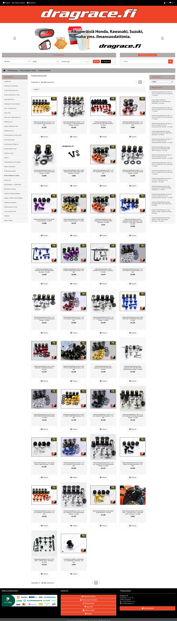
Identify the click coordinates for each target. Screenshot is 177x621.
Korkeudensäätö (9, 140)
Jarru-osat (7, 113)
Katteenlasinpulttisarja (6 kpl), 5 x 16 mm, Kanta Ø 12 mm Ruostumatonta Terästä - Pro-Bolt (103, 319)
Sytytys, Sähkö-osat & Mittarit (13, 198)
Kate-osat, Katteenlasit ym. (12, 117)
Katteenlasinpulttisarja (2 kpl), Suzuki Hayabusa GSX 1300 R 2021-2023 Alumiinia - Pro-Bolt (73, 172)
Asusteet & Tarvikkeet (11, 86)
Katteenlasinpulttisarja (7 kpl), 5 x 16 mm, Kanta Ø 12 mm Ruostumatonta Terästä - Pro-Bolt (132, 416)
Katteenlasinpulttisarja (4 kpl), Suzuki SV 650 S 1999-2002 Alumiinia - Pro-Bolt (73, 270)
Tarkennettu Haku (147, 55)
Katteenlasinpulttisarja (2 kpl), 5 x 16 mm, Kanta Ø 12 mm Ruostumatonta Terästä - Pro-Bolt (44, 172)
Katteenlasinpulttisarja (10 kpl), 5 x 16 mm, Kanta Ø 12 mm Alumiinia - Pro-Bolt (44, 123)
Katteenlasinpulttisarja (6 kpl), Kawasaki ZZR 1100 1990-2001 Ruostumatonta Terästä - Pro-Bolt (132, 368)
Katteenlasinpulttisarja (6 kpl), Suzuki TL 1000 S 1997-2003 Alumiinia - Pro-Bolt (73, 416)
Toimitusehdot (88, 603)
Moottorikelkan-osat (10, 149)
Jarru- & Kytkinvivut (10, 108)
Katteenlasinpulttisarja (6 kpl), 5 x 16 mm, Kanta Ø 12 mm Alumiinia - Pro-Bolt (73, 319)
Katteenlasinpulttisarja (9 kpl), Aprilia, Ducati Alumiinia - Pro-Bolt (103, 511)
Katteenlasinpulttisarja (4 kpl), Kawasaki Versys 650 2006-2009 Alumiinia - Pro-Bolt (44, 270)
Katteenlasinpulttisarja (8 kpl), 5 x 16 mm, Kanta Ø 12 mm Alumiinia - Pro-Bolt (73, 464)
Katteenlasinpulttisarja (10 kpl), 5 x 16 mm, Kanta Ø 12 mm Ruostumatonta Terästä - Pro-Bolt (73, 123)
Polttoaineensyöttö (10, 171)
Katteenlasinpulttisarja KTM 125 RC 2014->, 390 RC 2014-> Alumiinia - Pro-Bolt (44, 561)
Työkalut (6, 216)
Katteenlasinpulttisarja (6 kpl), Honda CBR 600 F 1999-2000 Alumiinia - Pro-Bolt (44, 368)
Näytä (44, 137)
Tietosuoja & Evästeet (88, 600)
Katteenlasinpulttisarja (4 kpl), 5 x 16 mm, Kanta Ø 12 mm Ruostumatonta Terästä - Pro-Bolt (132, 172)
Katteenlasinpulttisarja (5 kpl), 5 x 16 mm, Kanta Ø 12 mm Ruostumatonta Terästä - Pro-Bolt (44, 319)
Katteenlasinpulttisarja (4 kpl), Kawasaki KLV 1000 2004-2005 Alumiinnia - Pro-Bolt (103, 221)
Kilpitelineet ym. (9, 131)
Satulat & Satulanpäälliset (12, 193)
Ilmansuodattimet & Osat (12, 95)
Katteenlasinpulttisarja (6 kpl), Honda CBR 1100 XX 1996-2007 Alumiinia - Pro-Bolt (132, 319)
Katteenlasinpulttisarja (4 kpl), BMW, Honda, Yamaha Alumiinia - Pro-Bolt (74, 220)
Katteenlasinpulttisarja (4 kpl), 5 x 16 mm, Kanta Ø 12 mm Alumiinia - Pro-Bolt (103, 172)
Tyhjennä (106, 61)
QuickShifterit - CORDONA (12, 184)
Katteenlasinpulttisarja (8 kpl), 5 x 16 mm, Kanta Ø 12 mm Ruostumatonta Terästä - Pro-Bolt (103, 464)
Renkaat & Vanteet (10, 189)
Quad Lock (7, 180)
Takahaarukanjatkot (10, 202)
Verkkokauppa (12, 70)
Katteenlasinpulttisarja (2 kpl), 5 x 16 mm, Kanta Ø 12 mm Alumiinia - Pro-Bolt (132, 123)
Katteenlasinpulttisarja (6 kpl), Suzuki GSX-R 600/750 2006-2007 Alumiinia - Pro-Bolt (44, 416)
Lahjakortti (7, 81)
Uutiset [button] (88, 614)
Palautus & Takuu (88, 596)
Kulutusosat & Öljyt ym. (11, 144)
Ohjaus (6, 157)
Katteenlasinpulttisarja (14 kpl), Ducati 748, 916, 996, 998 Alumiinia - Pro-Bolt (103, 123)
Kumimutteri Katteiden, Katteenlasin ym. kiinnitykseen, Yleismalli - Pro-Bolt (74, 561)
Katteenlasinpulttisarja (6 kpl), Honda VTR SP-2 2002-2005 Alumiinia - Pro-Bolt (73, 368)
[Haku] (145, 61)
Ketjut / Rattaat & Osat (11, 126)
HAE (96, 61)
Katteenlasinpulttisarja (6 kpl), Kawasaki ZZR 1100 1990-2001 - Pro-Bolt (103, 368)
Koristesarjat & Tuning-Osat (12, 135)
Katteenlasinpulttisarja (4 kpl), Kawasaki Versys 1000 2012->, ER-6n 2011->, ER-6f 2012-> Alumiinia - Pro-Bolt (133, 222)
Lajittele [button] (36, 89)
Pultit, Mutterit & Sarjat (28, 70)
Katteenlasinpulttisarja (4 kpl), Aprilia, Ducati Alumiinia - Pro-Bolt (44, 220)
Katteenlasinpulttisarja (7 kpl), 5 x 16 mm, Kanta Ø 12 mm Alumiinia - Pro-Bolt (103, 416)
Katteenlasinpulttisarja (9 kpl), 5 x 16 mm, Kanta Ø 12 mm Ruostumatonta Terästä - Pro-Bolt (73, 512)
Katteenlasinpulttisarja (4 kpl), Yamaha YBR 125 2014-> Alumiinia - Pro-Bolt (103, 270)
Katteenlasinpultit (44, 70)
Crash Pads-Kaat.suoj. (11, 90)
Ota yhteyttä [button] (148, 608)
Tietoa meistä (88, 610)
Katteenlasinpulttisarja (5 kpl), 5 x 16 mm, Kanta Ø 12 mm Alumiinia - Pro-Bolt (132, 270)
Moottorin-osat (8, 153)
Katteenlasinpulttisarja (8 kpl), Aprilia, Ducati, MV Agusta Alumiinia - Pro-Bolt (132, 464)
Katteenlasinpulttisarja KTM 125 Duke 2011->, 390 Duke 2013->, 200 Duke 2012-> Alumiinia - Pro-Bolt (132, 512)
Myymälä (88, 607)
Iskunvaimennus (9, 99)
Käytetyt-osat (8, 122)
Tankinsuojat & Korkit (10, 207)
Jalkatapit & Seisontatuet (12, 104)
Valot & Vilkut (8, 220)
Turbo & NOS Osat (10, 211)
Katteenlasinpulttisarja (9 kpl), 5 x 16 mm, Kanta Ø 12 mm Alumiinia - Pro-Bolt (44, 512)
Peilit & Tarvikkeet (9, 166)
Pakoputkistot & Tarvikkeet (12, 162)
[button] (165, 3)
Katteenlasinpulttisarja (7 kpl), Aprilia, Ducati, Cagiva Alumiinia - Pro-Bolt (44, 463)
